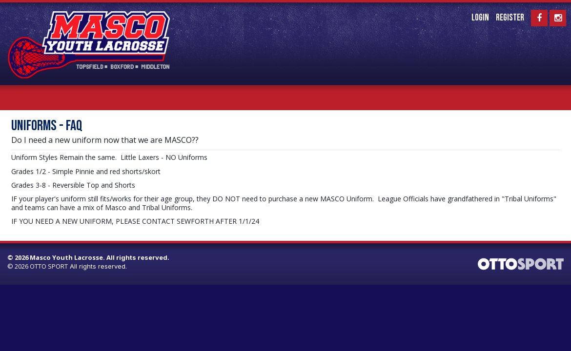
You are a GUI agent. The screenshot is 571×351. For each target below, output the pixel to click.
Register (510, 17)
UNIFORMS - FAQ (46, 126)
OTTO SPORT (49, 266)
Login (480, 17)
